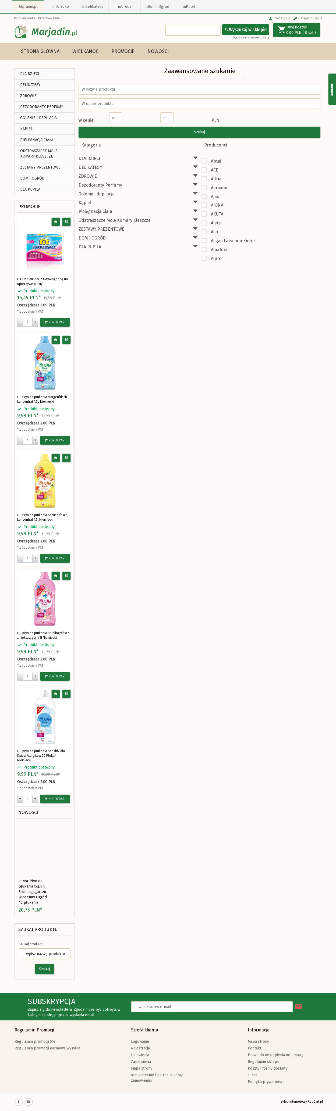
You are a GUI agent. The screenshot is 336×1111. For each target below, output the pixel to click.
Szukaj (44, 969)
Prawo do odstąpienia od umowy (275, 1055)
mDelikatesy (92, 6)
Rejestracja (140, 1048)
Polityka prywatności (266, 1082)
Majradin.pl (28, 6)
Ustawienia (140, 1055)
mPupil (189, 6)
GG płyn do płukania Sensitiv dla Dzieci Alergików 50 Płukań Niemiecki (41, 755)
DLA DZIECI (29, 74)
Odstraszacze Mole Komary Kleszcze (39, 154)
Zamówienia (141, 1061)
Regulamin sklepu (263, 1061)
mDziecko (60, 6)
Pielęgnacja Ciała (36, 140)
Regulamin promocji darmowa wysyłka (47, 1048)
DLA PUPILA (30, 189)
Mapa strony (141, 1068)
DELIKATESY (30, 85)
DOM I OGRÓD (32, 178)
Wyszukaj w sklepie (246, 29)
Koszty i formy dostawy (268, 1068)
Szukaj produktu (38, 929)
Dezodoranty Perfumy (41, 107)
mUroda (124, 6)
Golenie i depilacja (38, 118)
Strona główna (40, 51)
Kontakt (254, 1048)
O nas (252, 1075)
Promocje (123, 51)
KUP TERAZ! (55, 322)
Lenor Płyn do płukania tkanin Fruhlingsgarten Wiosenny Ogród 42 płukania (33, 892)
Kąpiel (26, 129)
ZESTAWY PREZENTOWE (40, 167)
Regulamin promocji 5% (35, 1041)
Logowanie (140, 1041)
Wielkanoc (85, 51)
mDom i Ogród (156, 6)
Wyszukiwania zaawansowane (251, 37)
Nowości (158, 51)
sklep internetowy (294, 1101)
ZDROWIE (28, 96)
